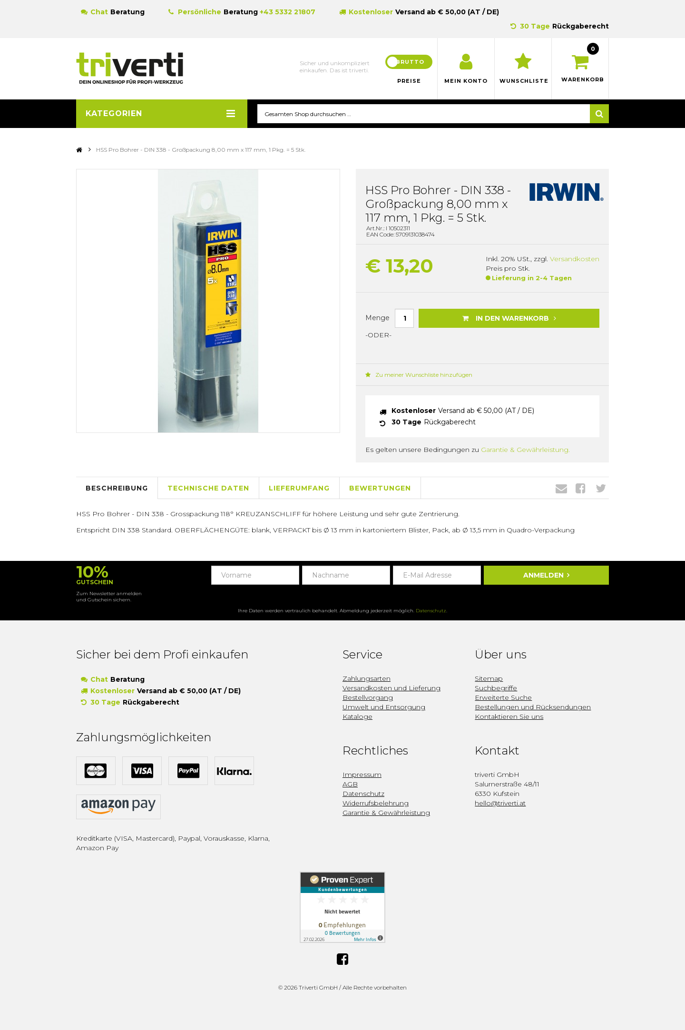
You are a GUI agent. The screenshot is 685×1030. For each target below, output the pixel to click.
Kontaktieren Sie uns (509, 717)
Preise (409, 81)
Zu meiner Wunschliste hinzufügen (418, 375)
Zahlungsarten (366, 679)
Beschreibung (117, 488)
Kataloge (357, 717)
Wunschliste (523, 81)
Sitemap (489, 679)
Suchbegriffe (496, 688)
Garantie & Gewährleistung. (525, 450)
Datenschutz (431, 611)
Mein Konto (466, 81)
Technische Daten (208, 488)
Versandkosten (574, 259)
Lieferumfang (299, 488)
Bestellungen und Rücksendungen (533, 707)
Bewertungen (380, 488)
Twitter (601, 488)
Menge (377, 318)
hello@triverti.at (500, 803)
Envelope (561, 488)
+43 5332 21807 (287, 12)
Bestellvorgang (367, 698)
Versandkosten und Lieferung (391, 688)
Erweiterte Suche (503, 698)
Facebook (581, 488)
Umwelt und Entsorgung (383, 707)
